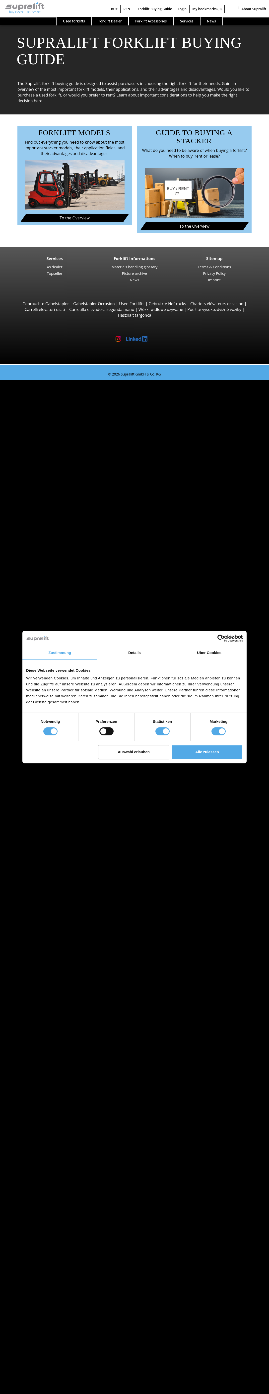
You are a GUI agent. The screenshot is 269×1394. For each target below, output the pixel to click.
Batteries (38, 1197)
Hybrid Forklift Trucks (49, 963)
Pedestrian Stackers (48, 570)
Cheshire (38, 1026)
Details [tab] (134, 653)
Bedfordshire (42, 832)
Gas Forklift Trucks (47, 952)
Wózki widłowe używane (160, 309)
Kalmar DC (50, 456)
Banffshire (39, 826)
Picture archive (134, 273)
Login (182, 8)
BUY (114, 8)
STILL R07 (49, 764)
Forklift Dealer (110, 21)
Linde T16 (49, 587)
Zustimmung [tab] (60, 653)
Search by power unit (39, 934)
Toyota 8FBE (51, 416)
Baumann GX (52, 547)
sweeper (38, 1219)
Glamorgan (40, 1043)
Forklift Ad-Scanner (37, 1276)
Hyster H (48, 462)
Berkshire (39, 838)
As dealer (55, 266)
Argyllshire (39, 809)
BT (32, 895)
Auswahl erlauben (134, 752)
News (134, 279)
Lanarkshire (41, 1066)
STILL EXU (49, 581)
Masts (25, 1162)
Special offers (32, 992)
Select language (24, 1388)
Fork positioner (44, 1151)
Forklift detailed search (41, 980)
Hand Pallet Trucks (47, 969)
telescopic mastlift (46, 1259)
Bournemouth (43, 860)
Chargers (38, 1202)
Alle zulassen (207, 752)
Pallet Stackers (43, 616)
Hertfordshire (42, 1054)
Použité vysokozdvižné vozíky (214, 309)
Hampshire (40, 1048)
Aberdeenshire (43, 786)
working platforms (37, 1242)
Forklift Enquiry (34, 974)
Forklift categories (36, 986)
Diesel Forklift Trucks (49, 940)
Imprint (214, 279)
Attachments (32, 1134)
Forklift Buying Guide (155, 8)
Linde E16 (49, 411)
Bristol (36, 866)
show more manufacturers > (56, 929)
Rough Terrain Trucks (49, 473)
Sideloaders (41, 536)
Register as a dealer (38, 1376)
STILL (35, 918)
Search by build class (39, 388)
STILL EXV (49, 621)
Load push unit (44, 1140)
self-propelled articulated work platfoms (67, 1248)
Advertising (30, 1339)
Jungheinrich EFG (55, 405)
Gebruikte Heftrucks (167, 303)
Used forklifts (74, 21)
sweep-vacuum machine (52, 1225)
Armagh (37, 815)
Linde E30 (49, 439)
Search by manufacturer (42, 889)
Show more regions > (49, 843)
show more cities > (47, 883)
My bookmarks (206, 8)
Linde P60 (49, 769)
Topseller (54, 273)
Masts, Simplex (44, 1168)
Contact (27, 1328)
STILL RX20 (50, 399)
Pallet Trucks (41, 576)
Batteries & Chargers (39, 1191)
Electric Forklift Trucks (50, 946)
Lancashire (40, 1071)
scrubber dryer (44, 1231)
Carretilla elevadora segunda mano (101, 309)
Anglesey (38, 792)
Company (29, 1322)
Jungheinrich (41, 906)
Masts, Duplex (43, 1174)
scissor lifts (40, 1254)
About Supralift (254, 8)
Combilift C (50, 542)
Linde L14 (49, 627)
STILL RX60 (50, 451)
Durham (37, 1037)
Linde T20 (49, 604)
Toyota (36, 923)
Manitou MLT (52, 513)
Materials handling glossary (135, 266)
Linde (35, 912)
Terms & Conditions (214, 266)
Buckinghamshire (46, 1020)
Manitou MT (51, 502)
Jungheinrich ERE (55, 593)
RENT (127, 8)
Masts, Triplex (43, 1180)
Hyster (36, 900)
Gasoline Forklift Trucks (51, 957)
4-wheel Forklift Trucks (51, 433)
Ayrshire (37, 821)
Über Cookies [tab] (209, 653)
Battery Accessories (48, 1208)
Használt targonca (134, 315)
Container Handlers (48, 525)
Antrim (36, 804)
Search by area (33, 849)
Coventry (38, 878)
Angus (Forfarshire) (47, 798)
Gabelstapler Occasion (94, 303)
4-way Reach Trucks (48, 564)
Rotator (37, 1145)
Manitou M (50, 479)
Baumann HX (52, 553)
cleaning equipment (38, 1214)
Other (35, 1157)
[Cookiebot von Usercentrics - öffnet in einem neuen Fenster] (221, 638)
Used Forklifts (131, 303)
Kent (34, 1060)
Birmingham (41, 855)
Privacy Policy (214, 273)
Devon (36, 1031)
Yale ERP (48, 422)
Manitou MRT (52, 507)
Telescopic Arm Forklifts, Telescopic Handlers (71, 496)
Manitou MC (51, 485)
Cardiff (36, 872)
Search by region (35, 781)
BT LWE (47, 599)
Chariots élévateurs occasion (216, 303)
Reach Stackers (44, 530)
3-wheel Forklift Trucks (51, 393)
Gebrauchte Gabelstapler (45, 303)
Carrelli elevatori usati (45, 309)
